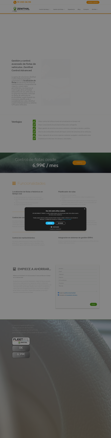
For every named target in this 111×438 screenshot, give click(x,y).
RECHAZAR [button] (60, 223)
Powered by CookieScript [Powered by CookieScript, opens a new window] (55, 229)
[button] (55, 227)
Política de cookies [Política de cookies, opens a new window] (67, 219)
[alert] (55, 219)
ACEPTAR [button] (50, 223)
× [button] (84, 208)
